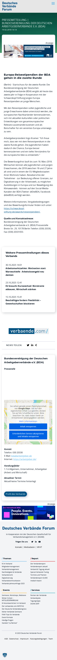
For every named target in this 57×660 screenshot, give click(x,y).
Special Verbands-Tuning (39, 572)
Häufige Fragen (7, 620)
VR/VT (39, 547)
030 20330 (18, 452)
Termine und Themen (38, 575)
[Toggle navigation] (53, 3)
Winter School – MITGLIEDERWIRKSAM (10, 599)
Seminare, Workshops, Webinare (14, 595)
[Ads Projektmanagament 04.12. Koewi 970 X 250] (28, 46)
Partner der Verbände (38, 595)
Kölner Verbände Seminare (12, 612)
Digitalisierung (7, 578)
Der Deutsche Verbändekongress (14, 609)
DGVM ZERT (34, 604)
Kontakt (18, 547)
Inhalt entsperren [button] (28, 426)
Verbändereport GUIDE (39, 578)
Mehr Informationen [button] (28, 421)
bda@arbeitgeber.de (21, 455)
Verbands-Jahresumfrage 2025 (13, 583)
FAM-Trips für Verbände (11, 614)
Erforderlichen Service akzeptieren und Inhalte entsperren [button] (28, 435)
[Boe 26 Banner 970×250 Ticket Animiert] (28, 507)
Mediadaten (29, 547)
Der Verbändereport (37, 564)
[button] (5, 655)
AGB (6, 639)
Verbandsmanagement (10, 569)
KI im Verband (7, 564)
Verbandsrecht (7, 575)
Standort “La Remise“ (9, 623)
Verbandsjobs (35, 598)
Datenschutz (14, 639)
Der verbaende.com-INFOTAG (13, 606)
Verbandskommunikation (11, 581)
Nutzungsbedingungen (38, 639)
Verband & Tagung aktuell (40, 569)
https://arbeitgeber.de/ (24, 459)
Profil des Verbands (15, 494)
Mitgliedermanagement (10, 566)
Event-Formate (7, 617)
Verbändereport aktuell (39, 566)
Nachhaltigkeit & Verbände (12, 572)
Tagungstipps (35, 601)
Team (50, 639)
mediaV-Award (35, 581)
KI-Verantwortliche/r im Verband (14, 603)
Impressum (24, 639)
